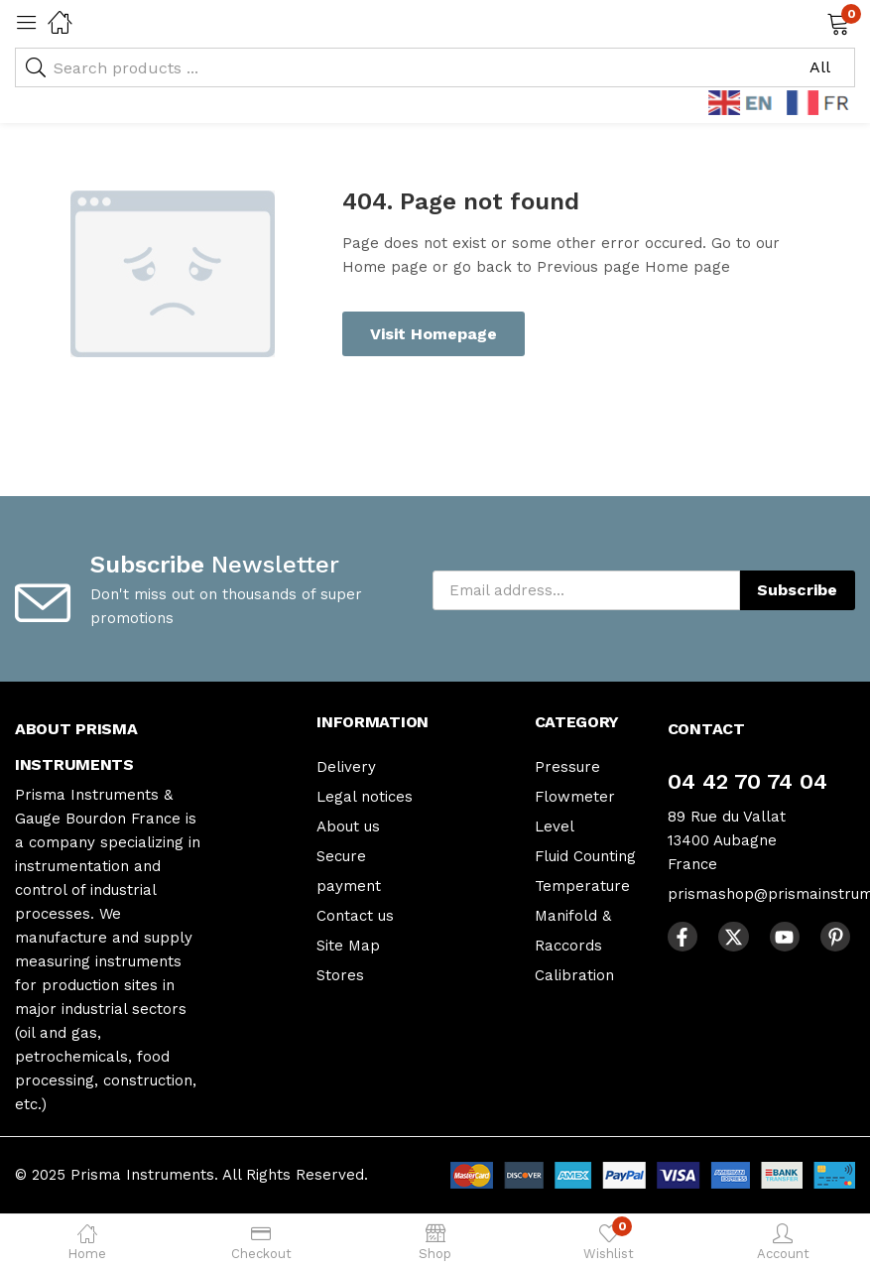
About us (348, 826)
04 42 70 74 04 (747, 781)
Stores (340, 975)
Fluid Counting (585, 856)
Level (554, 826)
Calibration (574, 975)
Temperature (582, 886)
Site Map (348, 945)
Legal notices (364, 797)
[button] (813, 22)
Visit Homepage (433, 333)
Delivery (346, 767)
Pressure (567, 767)
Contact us (355, 916)
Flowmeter (575, 797)
